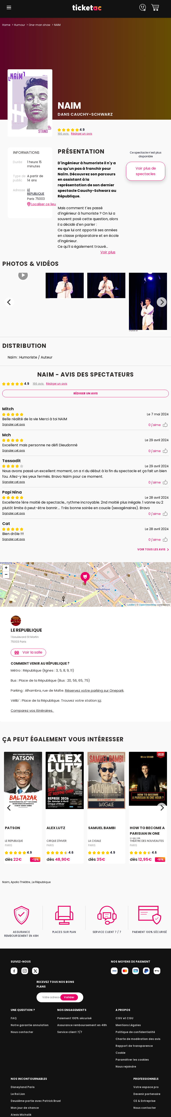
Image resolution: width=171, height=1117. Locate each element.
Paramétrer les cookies (133, 1055)
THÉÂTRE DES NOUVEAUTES (147, 841)
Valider (69, 992)
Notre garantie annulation (28, 1020)
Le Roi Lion (17, 1089)
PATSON (12, 827)
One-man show (39, 25)
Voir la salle (28, 652)
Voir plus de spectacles (145, 171)
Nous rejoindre (128, 1062)
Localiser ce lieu (37, 204)
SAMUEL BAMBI (101, 827)
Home (6, 25)
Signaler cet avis (13, 424)
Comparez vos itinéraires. (32, 710)
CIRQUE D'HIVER (57, 841)
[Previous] (9, 302)
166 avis (63, 133)
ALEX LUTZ (56, 827)
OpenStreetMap (148, 604)
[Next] (162, 302)
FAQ (13, 1013)
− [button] (6, 575)
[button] (9, 7)
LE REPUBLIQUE (36, 192)
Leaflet (131, 604)
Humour (19, 25)
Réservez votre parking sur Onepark (95, 690)
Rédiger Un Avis (85, 393)
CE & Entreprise (145, 1096)
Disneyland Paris (22, 1082)
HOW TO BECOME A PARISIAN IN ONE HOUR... (147, 833)
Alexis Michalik (21, 1110)
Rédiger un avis (81, 133)
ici (99, 700)
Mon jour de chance (24, 1103)
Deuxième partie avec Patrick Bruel (34, 1096)
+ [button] (6, 568)
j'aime (158, 425)
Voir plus (108, 252)
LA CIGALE (94, 841)
